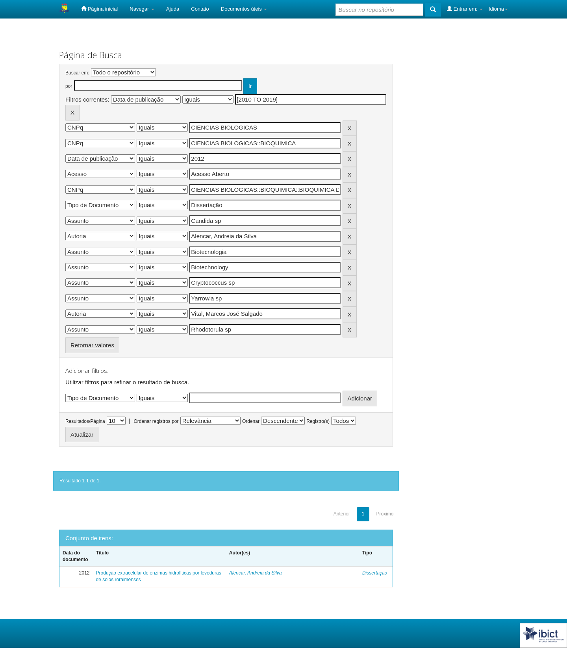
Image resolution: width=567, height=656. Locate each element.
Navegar (142, 9)
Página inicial (99, 9)
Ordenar (250, 421)
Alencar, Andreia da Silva (255, 573)
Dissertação (374, 573)
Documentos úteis (244, 9)
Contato (200, 9)
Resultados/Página (85, 421)
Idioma (498, 9)
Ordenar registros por (155, 421)
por (68, 86)
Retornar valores (92, 345)
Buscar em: (77, 73)
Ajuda (172, 9)
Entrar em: (465, 9)
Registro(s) (318, 421)
